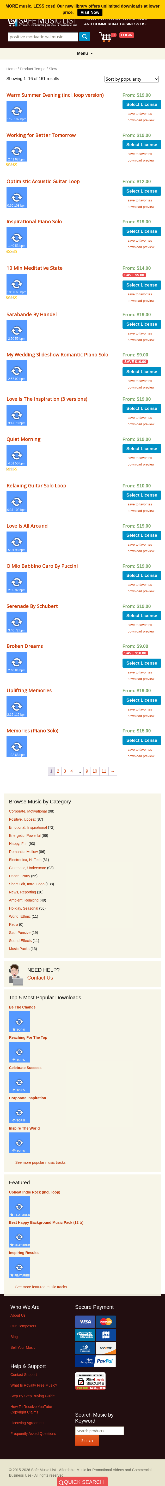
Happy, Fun (18, 844)
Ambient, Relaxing (24, 900)
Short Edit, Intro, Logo (27, 884)
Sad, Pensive (20, 932)
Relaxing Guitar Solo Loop (36, 485)
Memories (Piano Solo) (32, 730)
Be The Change (22, 1007)
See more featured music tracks (41, 1287)
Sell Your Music (22, 1347)
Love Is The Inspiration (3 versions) (47, 399)
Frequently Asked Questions (33, 1433)
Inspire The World (24, 1128)
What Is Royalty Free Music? (33, 1385)
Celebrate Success (25, 1068)
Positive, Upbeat (22, 819)
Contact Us (40, 978)
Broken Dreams (25, 646)
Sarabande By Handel (32, 314)
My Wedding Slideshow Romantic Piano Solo (57, 354)
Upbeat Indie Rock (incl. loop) (34, 1192)
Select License (141, 104)
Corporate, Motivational (28, 811)
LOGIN (126, 35)
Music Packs (19, 949)
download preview (141, 120)
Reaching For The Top (28, 1037)
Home (12, 69)
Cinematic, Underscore (27, 868)
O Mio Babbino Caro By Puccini (42, 566)
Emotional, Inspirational (28, 827)
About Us (18, 1315)
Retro (13, 924)
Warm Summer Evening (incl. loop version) (55, 95)
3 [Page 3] (65, 771)
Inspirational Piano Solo (34, 221)
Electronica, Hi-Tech (25, 860)
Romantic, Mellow (23, 852)
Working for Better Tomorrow (41, 135)
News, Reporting (22, 892)
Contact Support (23, 1374)
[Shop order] (132, 79)
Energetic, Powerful (25, 835)
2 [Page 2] (58, 771)
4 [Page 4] (71, 771)
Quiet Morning (23, 439)
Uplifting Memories (29, 690)
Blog (14, 1337)
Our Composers (23, 1326)
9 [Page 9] (87, 771)
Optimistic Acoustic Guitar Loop (43, 181)
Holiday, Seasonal (23, 908)
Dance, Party (19, 876)
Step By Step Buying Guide (32, 1396)
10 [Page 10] (95, 771)
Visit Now (90, 12)
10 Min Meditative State (35, 268)
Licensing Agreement (27, 1423)
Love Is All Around (27, 525)
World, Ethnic (20, 916)
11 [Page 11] (104, 771)
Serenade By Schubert (32, 606)
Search (87, 1440)
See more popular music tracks (40, 1162)
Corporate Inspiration (27, 1098)
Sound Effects (20, 941)
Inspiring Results (24, 1253)
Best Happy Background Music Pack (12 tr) (46, 1222)
